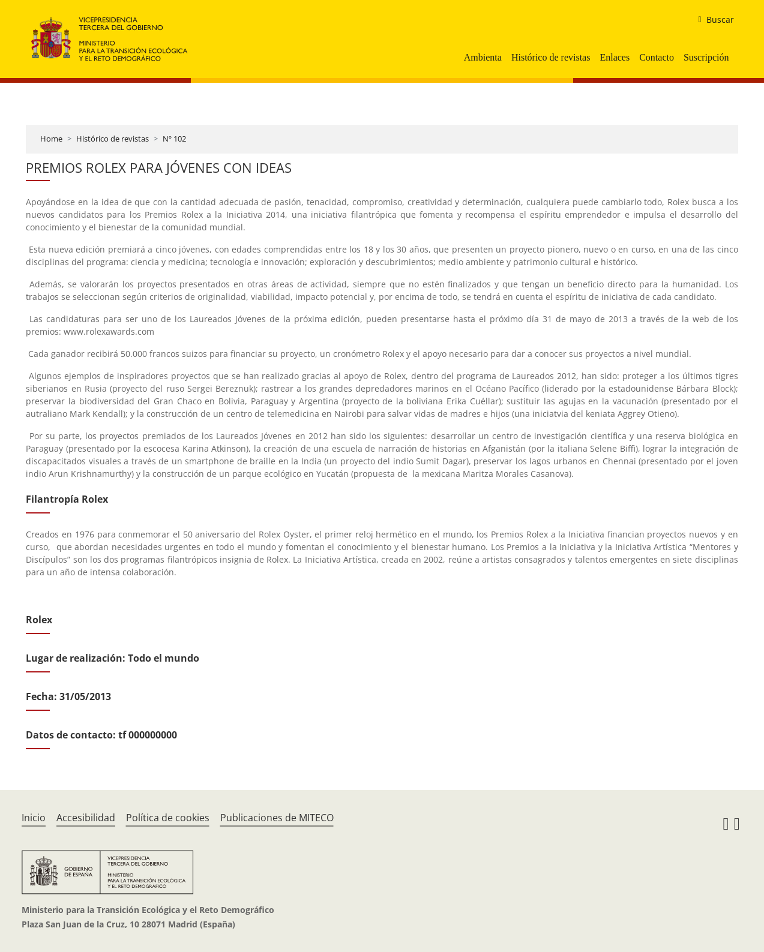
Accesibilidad (85, 817)
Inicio (34, 817)
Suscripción (706, 57)
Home (51, 138)
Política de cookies (167, 817)
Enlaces (615, 57)
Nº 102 (174, 138)
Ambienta (483, 57)
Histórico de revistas (551, 57)
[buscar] (710, 20)
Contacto (656, 57)
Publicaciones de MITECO (277, 817)
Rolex (39, 619)
